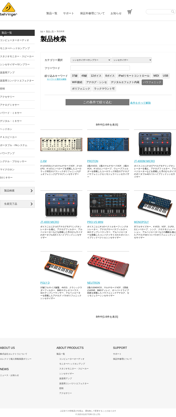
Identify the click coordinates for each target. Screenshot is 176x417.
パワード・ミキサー (11, 112)
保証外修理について (92, 13)
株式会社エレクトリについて (13, 354)
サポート (68, 13)
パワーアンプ (7, 153)
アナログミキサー (9, 104)
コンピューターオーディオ (14, 40)
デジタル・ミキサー (11, 121)
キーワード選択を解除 (56, 79)
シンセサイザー (66, 373)
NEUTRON (93, 282)
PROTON (92, 161)
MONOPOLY (141, 222)
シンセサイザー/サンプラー (15, 64)
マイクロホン (7, 169)
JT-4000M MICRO (144, 161)
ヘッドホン (6, 129)
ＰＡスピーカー (8, 137)
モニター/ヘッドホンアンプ (15, 48)
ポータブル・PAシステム (13, 145)
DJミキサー (6, 177)
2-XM (43, 161)
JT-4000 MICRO (49, 222)
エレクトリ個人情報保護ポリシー (15, 359)
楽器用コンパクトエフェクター (17, 80)
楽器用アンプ (7, 72)
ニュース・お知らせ (9, 375)
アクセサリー (7, 96)
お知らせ (116, 13)
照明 (2, 88)
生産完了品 (10, 203)
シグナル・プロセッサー (13, 161)
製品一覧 (51, 13)
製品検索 (9, 190)
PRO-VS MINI (95, 222)
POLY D (45, 282)
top (41, 31)
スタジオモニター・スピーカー (17, 56)
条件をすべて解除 (140, 102)
